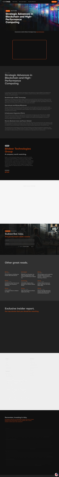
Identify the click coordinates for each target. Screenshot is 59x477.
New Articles (15, 1)
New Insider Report (22, 1)
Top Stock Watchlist (32, 1)
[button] (56, 474)
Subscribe (54, 1)
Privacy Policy (25, 246)
